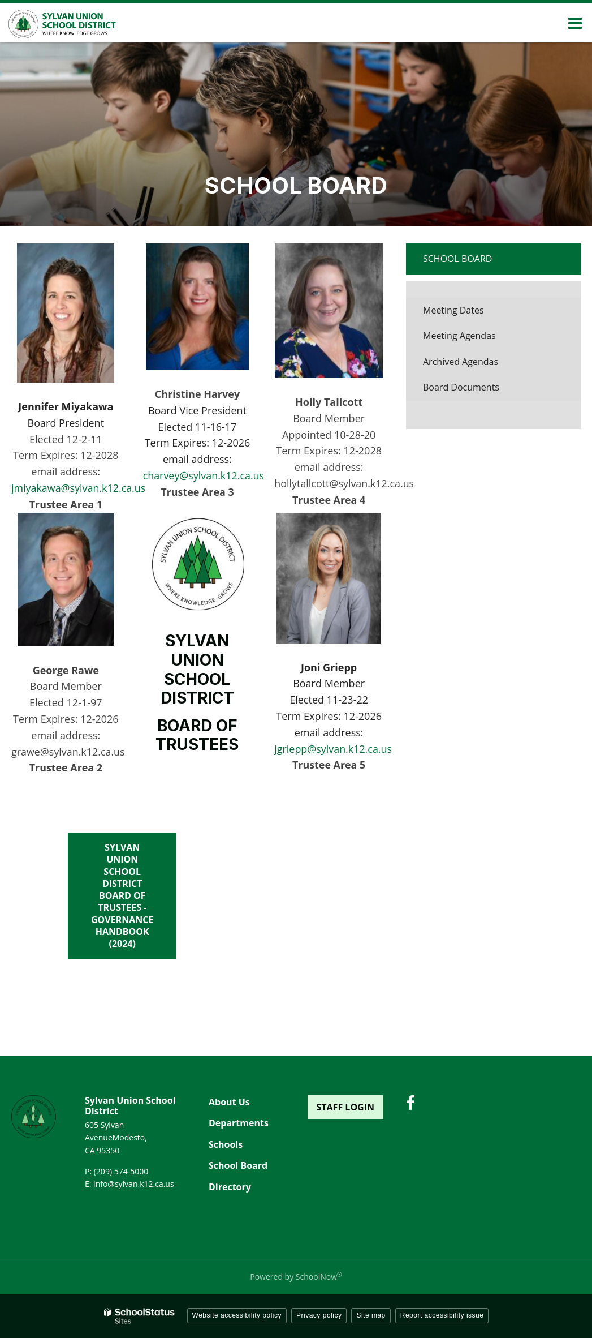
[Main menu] (575, 22)
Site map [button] (370, 1315)
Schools (226, 1144)
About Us (229, 1102)
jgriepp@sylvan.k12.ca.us (333, 749)
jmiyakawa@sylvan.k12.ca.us (78, 488)
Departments (239, 1123)
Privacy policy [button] (319, 1315)
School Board (457, 258)
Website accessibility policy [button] (237, 1315)
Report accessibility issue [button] (442, 1315)
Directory (230, 1187)
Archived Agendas (478, 364)
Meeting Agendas (459, 335)
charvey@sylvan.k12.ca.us (204, 475)
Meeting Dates (453, 310)
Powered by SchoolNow (296, 1276)
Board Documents (461, 387)
